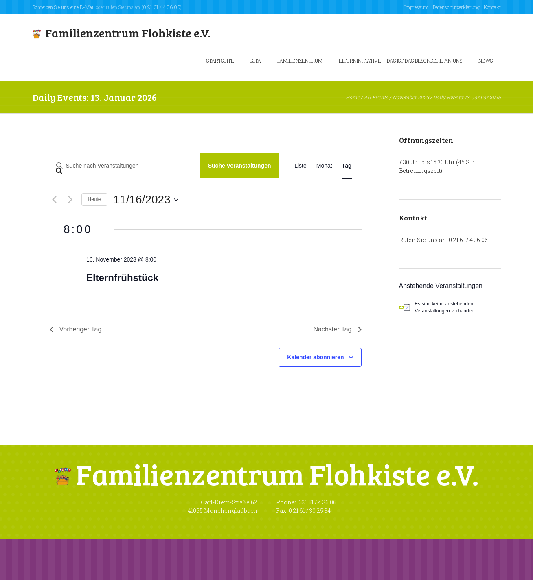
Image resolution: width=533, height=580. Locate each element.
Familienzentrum (299, 60)
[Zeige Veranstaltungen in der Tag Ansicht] (347, 166)
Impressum (416, 7)
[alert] (450, 307)
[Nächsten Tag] (70, 200)
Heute (94, 199)
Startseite (220, 60)
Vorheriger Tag (76, 329)
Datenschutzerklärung (456, 7)
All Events (376, 97)
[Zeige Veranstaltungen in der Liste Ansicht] (300, 166)
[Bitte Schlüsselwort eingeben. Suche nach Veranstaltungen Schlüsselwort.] (122, 166)
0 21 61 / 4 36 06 (161, 7)
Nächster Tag (338, 329)
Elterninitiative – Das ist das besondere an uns (400, 60)
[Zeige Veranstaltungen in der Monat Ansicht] (324, 166)
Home (353, 97)
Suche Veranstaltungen (239, 165)
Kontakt (492, 7)
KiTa (255, 60)
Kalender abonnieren (315, 357)
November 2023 (411, 97)
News (485, 60)
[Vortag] (54, 200)
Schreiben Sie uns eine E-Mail (63, 7)
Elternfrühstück (122, 277)
